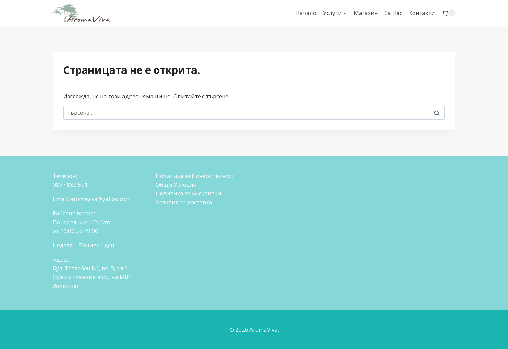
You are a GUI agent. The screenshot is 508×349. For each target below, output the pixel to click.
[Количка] (448, 13)
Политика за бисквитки (188, 193)
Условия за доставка (184, 202)
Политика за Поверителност (195, 176)
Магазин (366, 13)
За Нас (393, 13)
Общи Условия (176, 184)
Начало (305, 13)
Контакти (422, 13)
